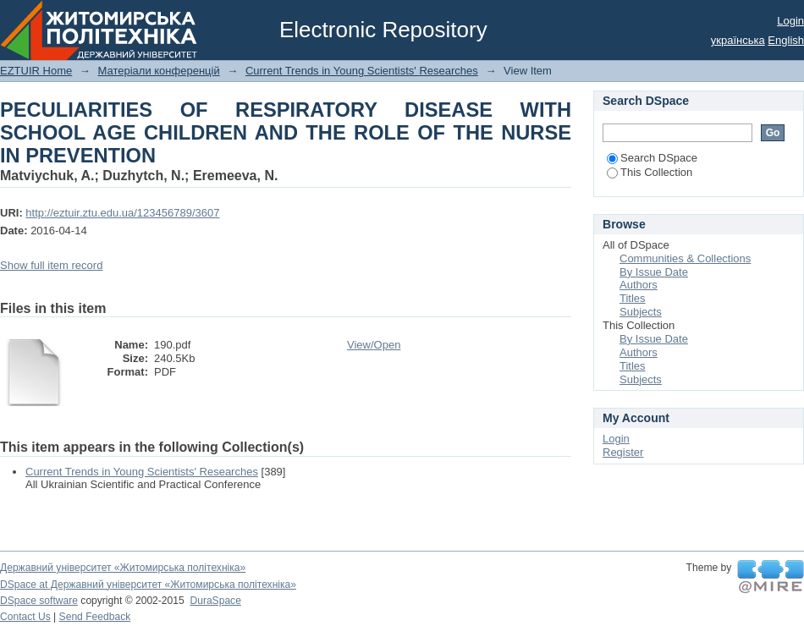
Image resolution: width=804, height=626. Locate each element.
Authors (639, 284)
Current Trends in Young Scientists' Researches (361, 70)
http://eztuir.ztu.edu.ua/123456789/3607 (122, 212)
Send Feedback (95, 617)
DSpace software (39, 601)
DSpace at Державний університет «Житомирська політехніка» (148, 584)
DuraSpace (215, 601)
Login (790, 20)
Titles (633, 298)
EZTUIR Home (36, 70)
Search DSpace (652, 157)
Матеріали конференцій (158, 70)
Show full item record (51, 265)
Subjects (641, 311)
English (786, 40)
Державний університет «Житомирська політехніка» (122, 568)
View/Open (373, 344)
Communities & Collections (685, 258)
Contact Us (25, 617)
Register (623, 452)
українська (738, 40)
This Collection (649, 172)
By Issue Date (654, 272)
